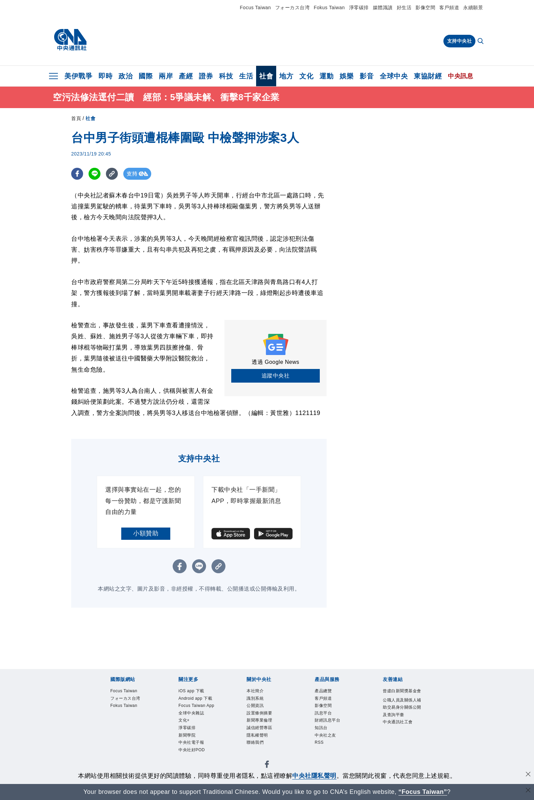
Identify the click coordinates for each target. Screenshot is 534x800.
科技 (226, 76)
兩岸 (166, 76)
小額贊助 (145, 533)
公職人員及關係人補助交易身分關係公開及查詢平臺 (402, 723)
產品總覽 (326, 692)
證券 (206, 76)
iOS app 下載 (195, 692)
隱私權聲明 (261, 743)
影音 (367, 76)
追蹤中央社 (276, 376)
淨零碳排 (359, 7)
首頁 (76, 118)
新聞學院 (189, 761)
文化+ (185, 743)
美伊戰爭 (78, 76)
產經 (186, 76)
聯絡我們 (258, 752)
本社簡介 (258, 692)
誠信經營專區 (263, 735)
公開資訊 (258, 709)
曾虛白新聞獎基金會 (402, 696)
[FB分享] (77, 174)
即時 (105, 76)
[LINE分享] (94, 174)
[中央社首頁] (70, 40)
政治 (125, 76)
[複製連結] (112, 174)
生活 (246, 76)
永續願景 (473, 7)
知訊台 (323, 735)
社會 (266, 76)
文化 (306, 76)
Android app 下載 (197, 704)
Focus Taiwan (255, 7)
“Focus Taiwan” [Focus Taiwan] (422, 791)
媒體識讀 (383, 7)
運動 (326, 76)
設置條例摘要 (263, 718)
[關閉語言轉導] (528, 791)
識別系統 (258, 700)
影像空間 (425, 7)
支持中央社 (459, 41)
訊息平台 (326, 718)
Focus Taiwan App (195, 722)
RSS (320, 752)
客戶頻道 (449, 7)
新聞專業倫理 (263, 726)
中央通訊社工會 (402, 744)
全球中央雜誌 (195, 735)
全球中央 (394, 76)
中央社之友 (329, 743)
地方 (286, 76)
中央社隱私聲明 (314, 775)
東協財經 (428, 76)
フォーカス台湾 (292, 7)
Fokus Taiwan (329, 7)
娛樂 (347, 76)
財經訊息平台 (331, 726)
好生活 (404, 7)
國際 (146, 76)
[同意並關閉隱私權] (528, 775)
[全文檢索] (481, 41)
